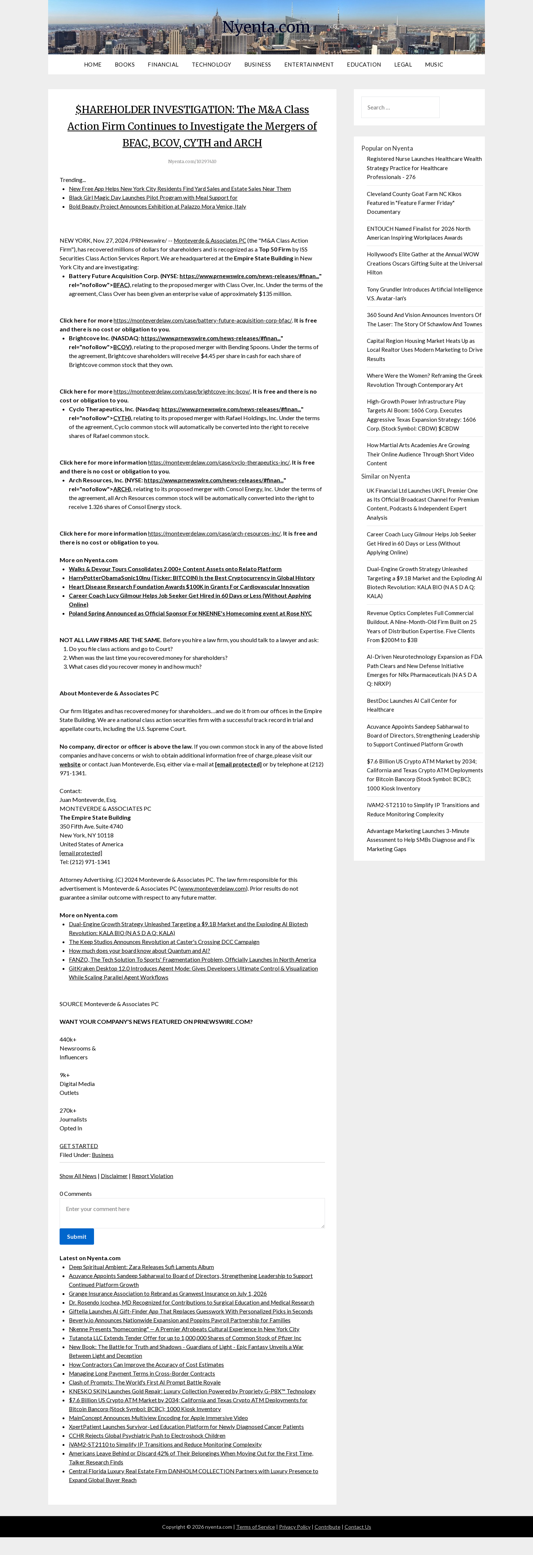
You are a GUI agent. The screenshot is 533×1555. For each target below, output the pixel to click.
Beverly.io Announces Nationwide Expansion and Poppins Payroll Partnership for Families (181, 1337)
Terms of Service (255, 1544)
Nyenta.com (266, 26)
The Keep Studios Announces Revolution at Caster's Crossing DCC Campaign (166, 959)
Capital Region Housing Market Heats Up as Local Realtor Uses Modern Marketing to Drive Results (425, 349)
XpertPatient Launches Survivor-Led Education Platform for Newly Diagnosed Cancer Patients (188, 1444)
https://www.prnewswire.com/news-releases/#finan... (214, 346)
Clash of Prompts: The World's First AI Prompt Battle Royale (146, 1399)
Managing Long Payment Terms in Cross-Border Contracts (143, 1390)
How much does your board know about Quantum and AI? (142, 968)
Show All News (78, 1193)
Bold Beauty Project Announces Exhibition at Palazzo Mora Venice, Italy (160, 206)
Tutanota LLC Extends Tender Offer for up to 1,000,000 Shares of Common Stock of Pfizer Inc (187, 1355)
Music (434, 64)
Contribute (328, 1544)
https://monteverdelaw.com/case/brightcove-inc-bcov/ (184, 400)
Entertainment (309, 64)
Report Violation (154, 1193)
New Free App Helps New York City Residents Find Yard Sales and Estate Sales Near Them (183, 188)
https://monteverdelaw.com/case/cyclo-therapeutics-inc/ (220, 471)
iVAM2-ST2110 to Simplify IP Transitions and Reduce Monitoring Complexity (167, 1461)
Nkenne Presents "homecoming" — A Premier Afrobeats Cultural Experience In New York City (187, 1346)
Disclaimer (115, 1193)
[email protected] (82, 870)
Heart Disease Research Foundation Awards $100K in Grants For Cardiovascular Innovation (194, 604)
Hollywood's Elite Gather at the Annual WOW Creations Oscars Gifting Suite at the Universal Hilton (424, 263)
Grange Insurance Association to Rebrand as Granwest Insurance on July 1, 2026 (170, 1311)
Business (257, 64)
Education (364, 64)
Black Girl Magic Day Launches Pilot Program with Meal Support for (155, 197)
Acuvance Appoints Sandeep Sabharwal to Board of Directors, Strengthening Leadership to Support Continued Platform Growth (423, 735)
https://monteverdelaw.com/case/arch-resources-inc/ (215, 542)
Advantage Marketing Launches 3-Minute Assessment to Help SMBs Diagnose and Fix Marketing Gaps (421, 839)
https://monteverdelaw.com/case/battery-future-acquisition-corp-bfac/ (205, 329)
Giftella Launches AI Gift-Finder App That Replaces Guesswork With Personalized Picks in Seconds (194, 1328)
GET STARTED (79, 1163)
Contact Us (358, 1544)
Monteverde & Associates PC (211, 240)
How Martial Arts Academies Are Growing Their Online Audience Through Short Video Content (420, 454)
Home (93, 64)
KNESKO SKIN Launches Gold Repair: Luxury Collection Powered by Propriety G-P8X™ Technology (195, 1408)
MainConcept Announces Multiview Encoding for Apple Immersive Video (161, 1435)
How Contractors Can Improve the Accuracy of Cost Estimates (148, 1382)
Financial (163, 64)
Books (125, 64)
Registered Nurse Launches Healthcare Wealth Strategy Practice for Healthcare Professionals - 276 (424, 167)
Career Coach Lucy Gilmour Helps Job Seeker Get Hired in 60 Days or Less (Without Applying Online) (421, 543)
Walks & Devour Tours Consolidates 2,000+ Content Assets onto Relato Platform (180, 577)
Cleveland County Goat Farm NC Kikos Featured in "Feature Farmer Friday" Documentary (414, 202)
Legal (403, 64)
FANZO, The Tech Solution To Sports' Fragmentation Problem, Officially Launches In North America (195, 977)
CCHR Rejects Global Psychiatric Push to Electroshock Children (150, 1453)
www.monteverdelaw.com (213, 906)
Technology (211, 64)
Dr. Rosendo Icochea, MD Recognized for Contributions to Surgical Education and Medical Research (195, 1319)
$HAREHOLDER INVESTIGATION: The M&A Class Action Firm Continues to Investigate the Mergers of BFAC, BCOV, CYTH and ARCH (192, 125)
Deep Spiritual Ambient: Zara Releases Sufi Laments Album (143, 1284)
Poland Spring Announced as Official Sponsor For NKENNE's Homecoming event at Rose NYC (195, 630)
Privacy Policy (295, 1544)
